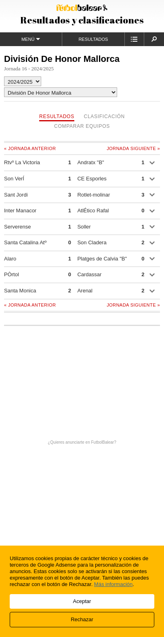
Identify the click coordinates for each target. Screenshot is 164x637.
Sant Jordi (16, 195)
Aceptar (82, 601)
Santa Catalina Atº (25, 242)
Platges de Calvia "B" (102, 259)
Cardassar (89, 274)
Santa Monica (20, 291)
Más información (113, 584)
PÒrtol (11, 274)
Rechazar (82, 619)
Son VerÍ (14, 179)
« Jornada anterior (30, 148)
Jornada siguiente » (133, 148)
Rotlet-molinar (93, 195)
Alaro (10, 259)
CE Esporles (91, 179)
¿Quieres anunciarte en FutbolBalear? (82, 442)
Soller (83, 227)
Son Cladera (91, 242)
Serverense (17, 227)
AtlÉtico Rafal (93, 210)
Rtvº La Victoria (22, 162)
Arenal (85, 291)
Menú (30, 39)
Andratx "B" (90, 162)
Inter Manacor (20, 210)
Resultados (93, 39)
